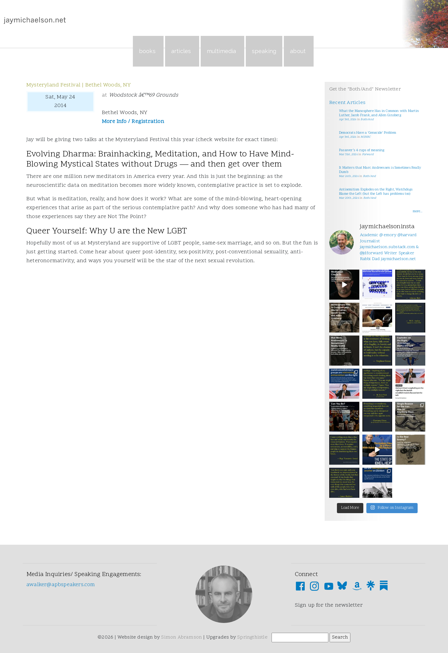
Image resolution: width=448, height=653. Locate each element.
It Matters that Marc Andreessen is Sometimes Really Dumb (380, 170)
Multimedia (222, 51)
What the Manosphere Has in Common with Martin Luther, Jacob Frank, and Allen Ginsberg (379, 113)
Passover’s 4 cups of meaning (361, 150)
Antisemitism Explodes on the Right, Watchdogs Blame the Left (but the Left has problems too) (375, 191)
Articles (182, 51)
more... (417, 211)
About (298, 51)
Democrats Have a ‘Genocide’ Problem (367, 133)
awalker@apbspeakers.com (60, 585)
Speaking (264, 51)
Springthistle (252, 637)
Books (148, 51)
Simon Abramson (181, 637)
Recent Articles (347, 102)
